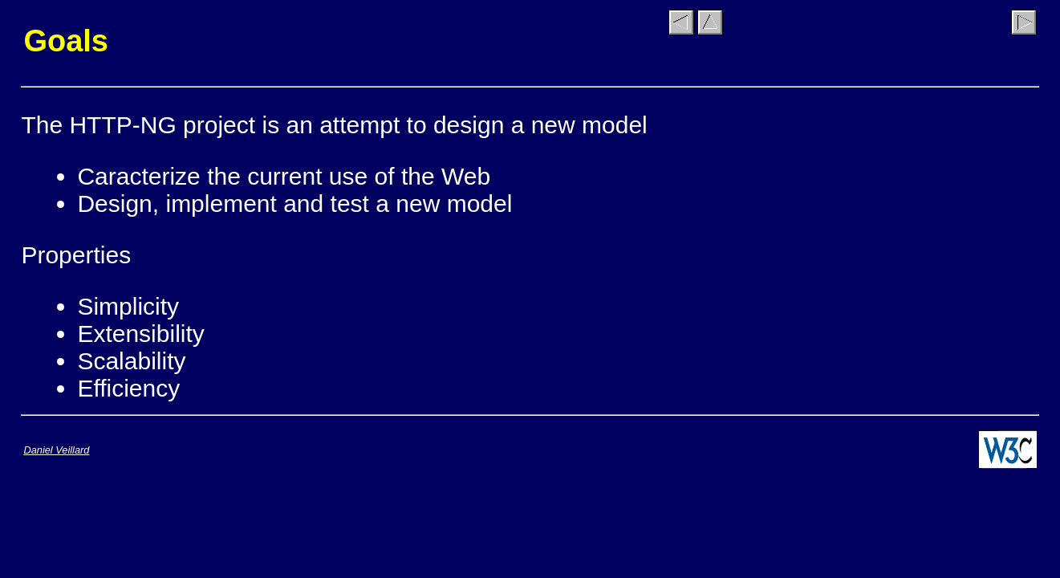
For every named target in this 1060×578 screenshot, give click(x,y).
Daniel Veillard (56, 450)
